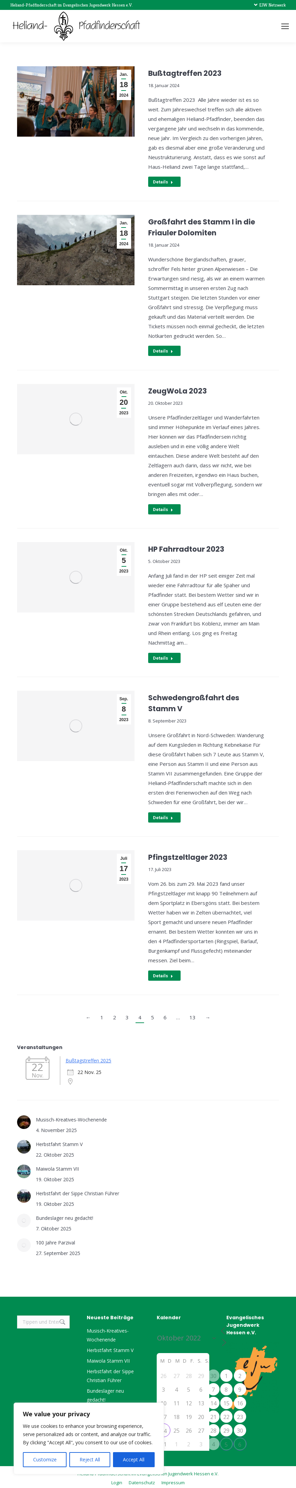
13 (192, 1014)
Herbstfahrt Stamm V (59, 1142)
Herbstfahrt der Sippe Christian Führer (77, 1191)
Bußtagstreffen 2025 (88, 1058)
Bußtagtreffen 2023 (185, 73)
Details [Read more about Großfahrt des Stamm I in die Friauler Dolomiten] (163, 350)
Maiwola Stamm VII (57, 1166)
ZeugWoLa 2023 (177, 390)
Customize (45, 1459)
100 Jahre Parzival (55, 1240)
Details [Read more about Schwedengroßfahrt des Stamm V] (163, 815)
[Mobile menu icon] (285, 26)
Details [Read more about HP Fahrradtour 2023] (163, 656)
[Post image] (24, 1120)
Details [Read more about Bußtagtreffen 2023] (163, 181)
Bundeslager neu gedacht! (64, 1215)
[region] (89, 1438)
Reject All (90, 1459)
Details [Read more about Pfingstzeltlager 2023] (163, 973)
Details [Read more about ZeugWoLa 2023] (163, 508)
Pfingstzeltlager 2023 (187, 855)
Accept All (133, 1459)
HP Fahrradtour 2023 (186, 548)
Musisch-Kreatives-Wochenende (71, 1117)
